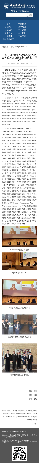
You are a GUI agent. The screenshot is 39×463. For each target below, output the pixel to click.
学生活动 (22, 33)
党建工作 (8, 33)
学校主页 (13, 11)
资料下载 (22, 36)
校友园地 (8, 36)
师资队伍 (8, 27)
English (25, 11)
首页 (8, 24)
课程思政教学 (8, 39)
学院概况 (22, 24)
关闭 (34, 424)
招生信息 (22, 30)
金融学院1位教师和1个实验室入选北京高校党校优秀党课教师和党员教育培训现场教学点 (19, 417)
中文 (20, 11)
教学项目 (22, 27)
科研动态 (8, 30)
